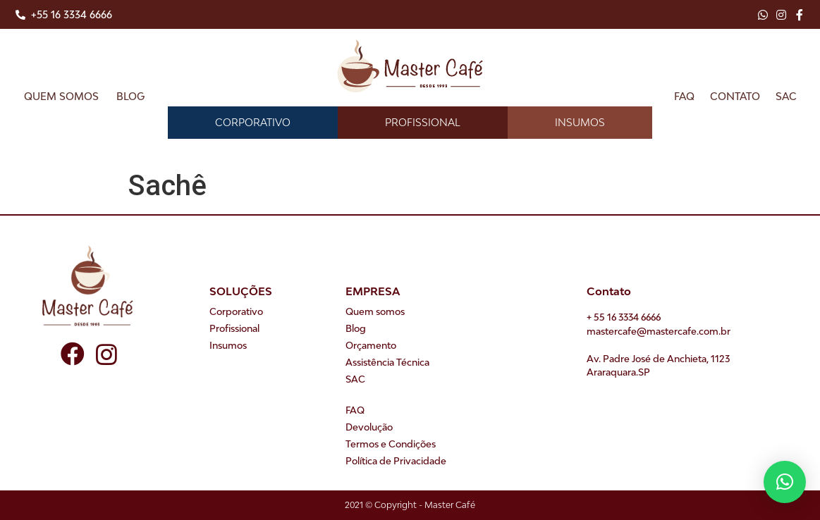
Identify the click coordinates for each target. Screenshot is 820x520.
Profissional (422, 122)
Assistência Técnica (387, 362)
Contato (735, 96)
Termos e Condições (390, 444)
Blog (130, 96)
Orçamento (370, 345)
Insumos (580, 122)
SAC (786, 96)
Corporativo (252, 122)
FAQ (684, 96)
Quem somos (61, 96)
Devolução (369, 427)
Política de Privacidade (395, 460)
